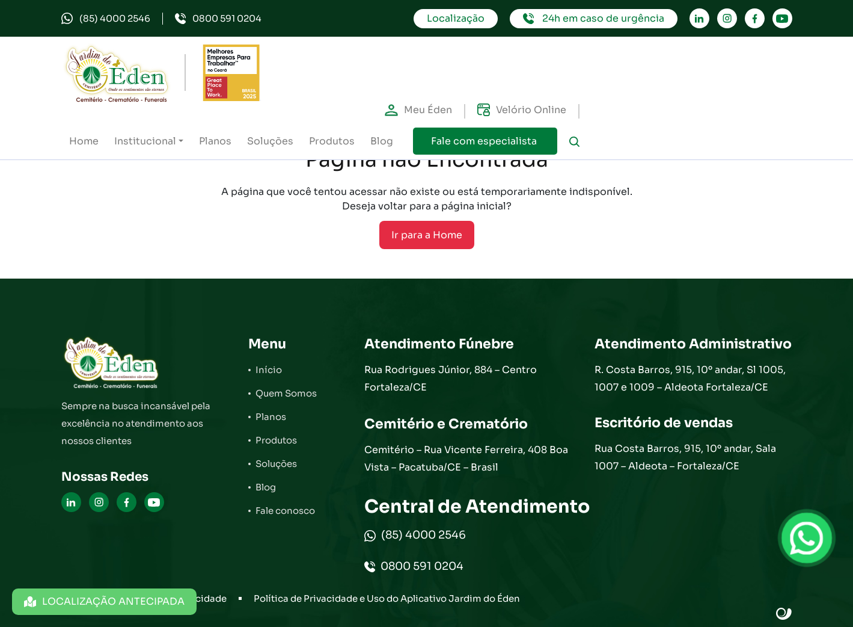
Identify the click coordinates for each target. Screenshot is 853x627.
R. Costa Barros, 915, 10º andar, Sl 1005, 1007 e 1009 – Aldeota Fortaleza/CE (690, 378)
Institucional (145, 141)
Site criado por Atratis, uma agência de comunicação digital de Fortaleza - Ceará (784, 614)
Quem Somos (286, 393)
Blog (381, 141)
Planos (215, 141)
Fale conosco (285, 510)
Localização (456, 18)
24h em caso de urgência (593, 18)
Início (268, 369)
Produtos (332, 141)
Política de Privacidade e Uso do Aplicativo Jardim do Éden (387, 598)
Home (84, 141)
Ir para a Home (426, 235)
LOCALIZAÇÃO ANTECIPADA (104, 601)
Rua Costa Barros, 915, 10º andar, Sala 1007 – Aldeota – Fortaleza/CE (685, 457)
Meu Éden (418, 110)
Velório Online (521, 110)
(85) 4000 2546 (105, 18)
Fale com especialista (485, 141)
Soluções (270, 141)
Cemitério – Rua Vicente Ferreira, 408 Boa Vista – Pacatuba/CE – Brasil (466, 458)
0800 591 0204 (218, 18)
